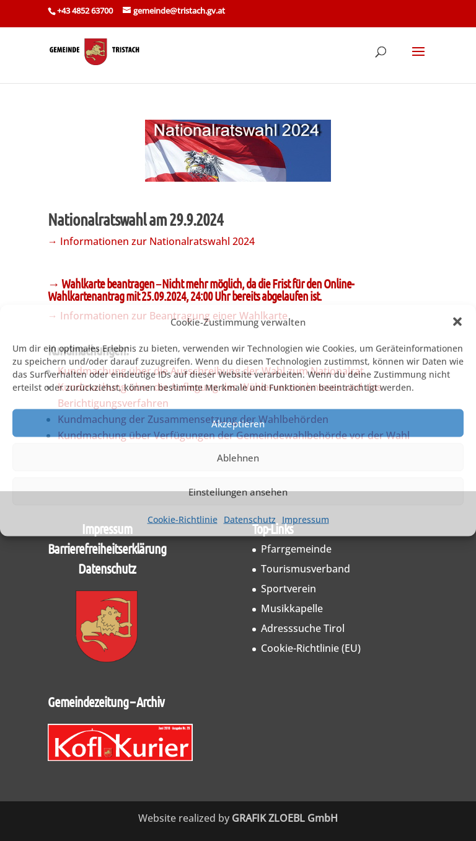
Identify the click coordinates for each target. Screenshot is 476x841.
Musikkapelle (292, 608)
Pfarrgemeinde (296, 549)
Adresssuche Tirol (303, 628)
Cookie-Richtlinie (183, 519)
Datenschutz (250, 519)
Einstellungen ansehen (238, 491)
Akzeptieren (238, 423)
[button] (457, 322)
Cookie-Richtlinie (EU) (311, 648)
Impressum (305, 519)
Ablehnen (238, 457)
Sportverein (288, 588)
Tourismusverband (305, 569)
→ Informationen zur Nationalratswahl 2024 (151, 241)
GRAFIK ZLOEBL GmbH (285, 818)
